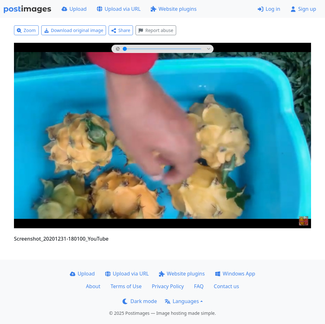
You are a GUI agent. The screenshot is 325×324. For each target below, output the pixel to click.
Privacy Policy (168, 286)
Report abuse (155, 30)
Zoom (26, 30)
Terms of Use (126, 286)
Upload (74, 8)
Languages (182, 301)
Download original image (73, 30)
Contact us (226, 286)
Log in (269, 8)
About (93, 286)
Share (120, 30)
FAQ (198, 286)
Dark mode (140, 301)
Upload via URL (119, 8)
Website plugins (173, 8)
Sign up (303, 8)
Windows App (235, 273)
